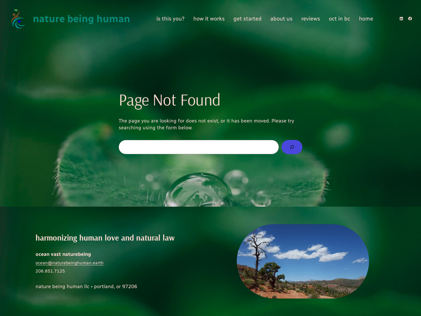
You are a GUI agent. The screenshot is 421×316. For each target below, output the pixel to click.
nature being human (81, 19)
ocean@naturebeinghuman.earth (70, 262)
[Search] (292, 147)
